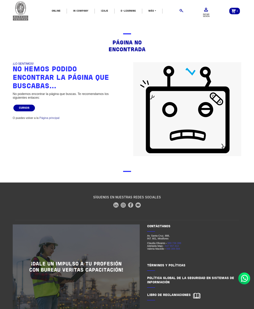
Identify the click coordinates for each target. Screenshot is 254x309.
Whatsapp (244, 278)
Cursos (24, 108)
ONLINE (56, 11)
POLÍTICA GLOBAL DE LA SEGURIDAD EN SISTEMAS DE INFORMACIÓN (190, 280)
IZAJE (104, 11)
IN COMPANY (80, 11)
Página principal (49, 117)
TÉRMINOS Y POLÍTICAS (166, 265)
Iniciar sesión (206, 15)
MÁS (151, 11)
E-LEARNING (128, 11)
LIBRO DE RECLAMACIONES (169, 295)
